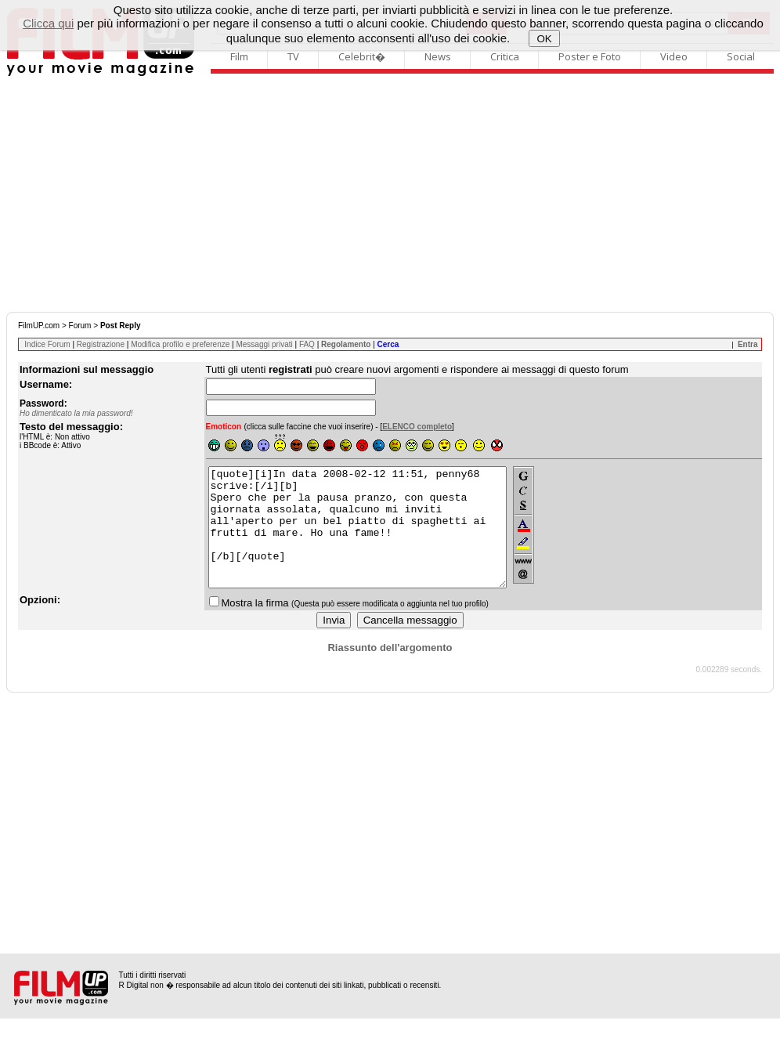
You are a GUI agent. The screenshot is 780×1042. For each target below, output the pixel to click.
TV (293, 56)
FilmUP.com (39, 325)
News (437, 56)
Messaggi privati (264, 344)
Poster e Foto (589, 56)
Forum (80, 325)
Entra (748, 344)
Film (239, 56)
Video (674, 56)
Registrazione (101, 344)
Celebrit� (361, 56)
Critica (504, 56)
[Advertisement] (390, 194)
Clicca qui (48, 23)
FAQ (307, 344)
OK (544, 39)
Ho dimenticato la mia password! (76, 413)
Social (741, 56)
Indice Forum (47, 344)
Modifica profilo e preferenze (180, 344)
